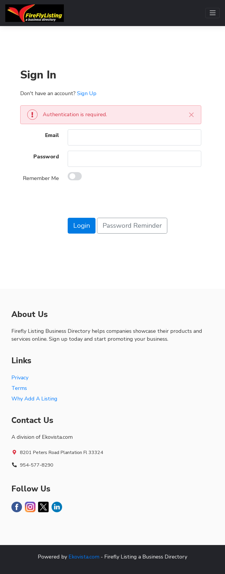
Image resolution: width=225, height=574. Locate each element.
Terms (19, 388)
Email (52, 135)
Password (46, 156)
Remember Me (41, 178)
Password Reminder (132, 225)
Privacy (19, 377)
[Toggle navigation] (212, 13)
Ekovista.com (84, 556)
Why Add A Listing (34, 398)
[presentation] (112, 201)
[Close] (191, 115)
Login (81, 225)
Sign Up (86, 93)
